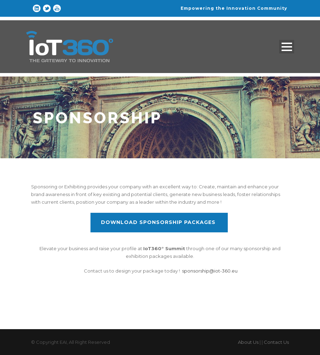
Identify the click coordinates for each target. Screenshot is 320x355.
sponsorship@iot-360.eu (210, 271)
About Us (248, 342)
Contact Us (276, 342)
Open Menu (286, 46)
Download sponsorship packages (159, 222)
